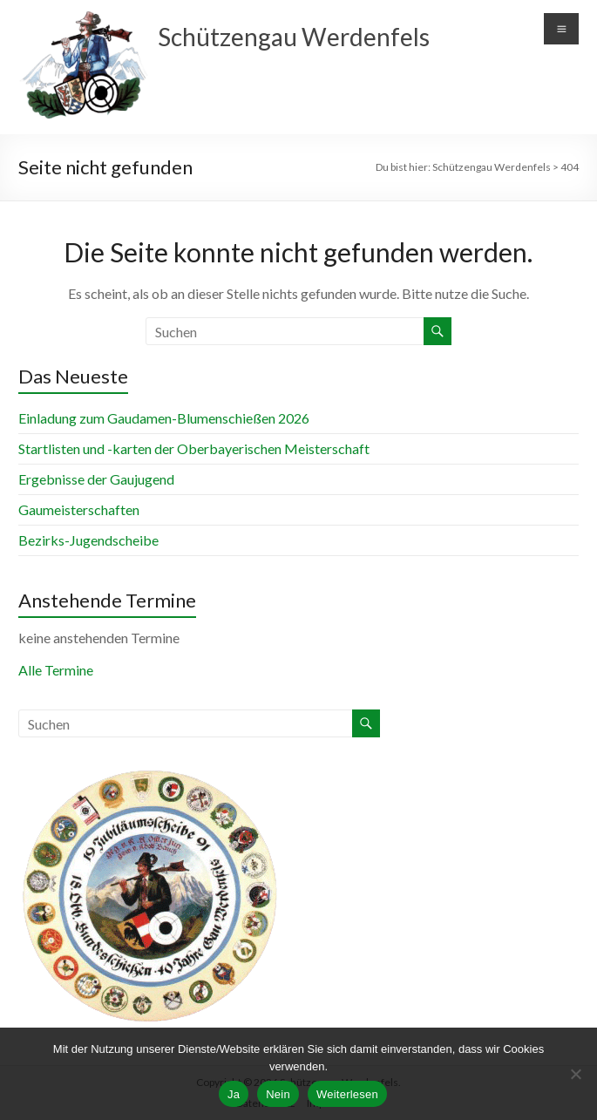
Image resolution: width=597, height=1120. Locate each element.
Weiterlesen (347, 1094)
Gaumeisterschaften (78, 509)
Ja (233, 1094)
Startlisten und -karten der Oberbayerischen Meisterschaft (194, 448)
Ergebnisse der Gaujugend (96, 479)
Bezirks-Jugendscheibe (88, 540)
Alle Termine (55, 670)
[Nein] (575, 1074)
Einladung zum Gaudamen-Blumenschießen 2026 (163, 418)
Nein (278, 1094)
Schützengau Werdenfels (294, 36)
